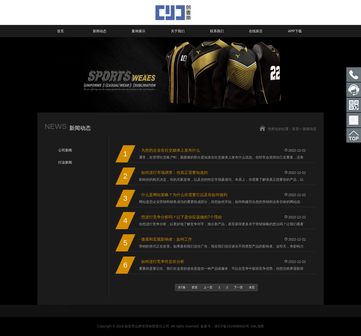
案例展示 (138, 31)
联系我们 (217, 31)
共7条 (182, 287)
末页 (252, 287)
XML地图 (257, 326)
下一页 (238, 287)
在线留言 (256, 31)
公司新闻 (65, 150)
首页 (60, 31)
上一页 (208, 287)
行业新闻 (65, 162)
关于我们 (178, 31)
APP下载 (295, 31)
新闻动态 (99, 31)
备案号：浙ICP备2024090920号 (224, 326)
